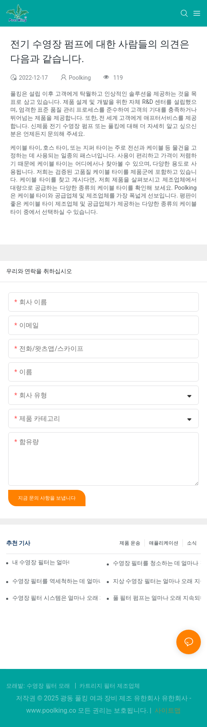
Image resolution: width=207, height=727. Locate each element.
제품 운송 (129, 543)
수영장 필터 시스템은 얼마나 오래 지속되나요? (56, 598)
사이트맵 (167, 710)
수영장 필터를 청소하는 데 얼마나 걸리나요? (157, 563)
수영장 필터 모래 (49, 685)
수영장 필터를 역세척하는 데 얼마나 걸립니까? (56, 581)
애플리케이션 (163, 543)
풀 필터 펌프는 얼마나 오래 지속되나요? (157, 598)
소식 (192, 543)
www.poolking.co (52, 710)
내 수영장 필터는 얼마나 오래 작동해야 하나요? (40, 562)
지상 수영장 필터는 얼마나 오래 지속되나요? (157, 581)
